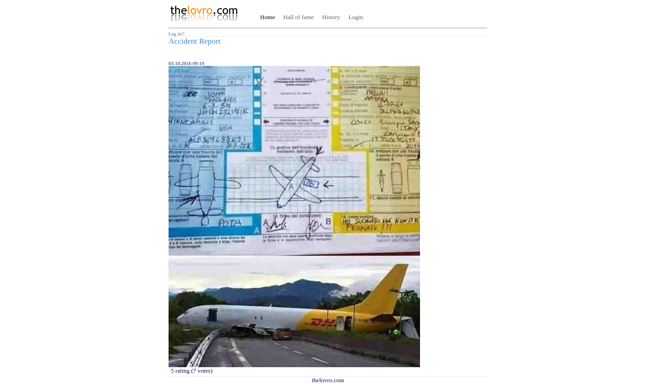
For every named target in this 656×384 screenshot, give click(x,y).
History (331, 17)
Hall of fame (298, 17)
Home (267, 17)
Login (355, 17)
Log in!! (176, 33)
